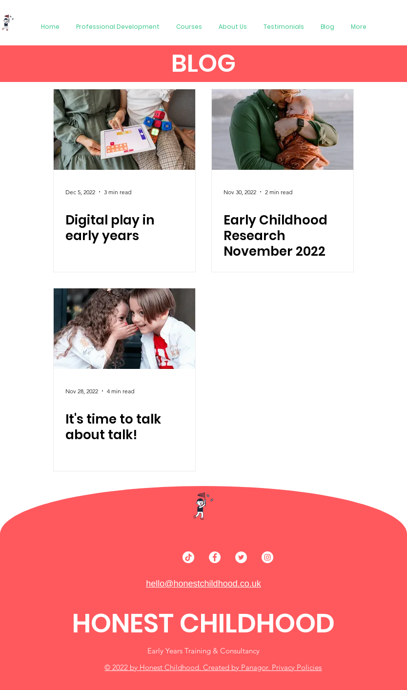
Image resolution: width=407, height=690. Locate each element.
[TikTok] (188, 557)
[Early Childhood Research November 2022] (282, 129)
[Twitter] (241, 557)
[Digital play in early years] (124, 129)
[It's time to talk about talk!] (124, 328)
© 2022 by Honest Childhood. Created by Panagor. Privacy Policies (213, 667)
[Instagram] (267, 557)
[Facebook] (215, 557)
